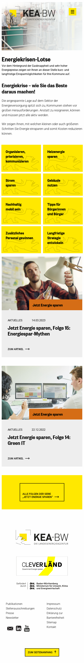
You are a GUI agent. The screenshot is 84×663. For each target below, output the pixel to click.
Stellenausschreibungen (20, 608)
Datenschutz (54, 608)
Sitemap (52, 622)
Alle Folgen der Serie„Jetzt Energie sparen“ (37, 495)
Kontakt (51, 627)
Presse (10, 613)
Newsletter (12, 617)
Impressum (53, 604)
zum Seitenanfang (40, 652)
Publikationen (14, 604)
